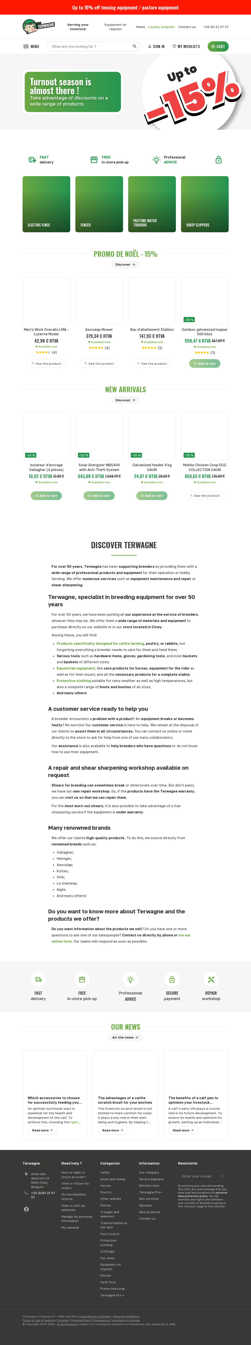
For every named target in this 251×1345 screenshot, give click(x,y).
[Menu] (31, 46)
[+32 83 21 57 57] (215, 27)
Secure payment (151, 1179)
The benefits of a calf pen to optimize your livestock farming (193, 1100)
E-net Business (67, 1324)
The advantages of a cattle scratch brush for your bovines (125, 1100)
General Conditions (126, 1316)
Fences (105, 1205)
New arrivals (125, 389)
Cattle (105, 1172)
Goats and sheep (113, 1179)
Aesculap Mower (99, 329)
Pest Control (109, 1234)
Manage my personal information (76, 1219)
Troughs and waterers (109, 1214)
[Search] (134, 46)
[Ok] (223, 1176)
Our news (125, 1026)
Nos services (149, 1198)
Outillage (107, 1251)
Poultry (105, 1192)
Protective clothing (108, 1243)
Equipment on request (110, 1267)
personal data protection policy (202, 1194)
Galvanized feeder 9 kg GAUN (152, 467)
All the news (123, 1037)
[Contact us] (187, 27)
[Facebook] (26, 1209)
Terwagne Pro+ (150, 1192)
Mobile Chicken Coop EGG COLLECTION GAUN (204, 467)
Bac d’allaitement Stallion (152, 329)
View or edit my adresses (73, 1208)
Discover (123, 264)
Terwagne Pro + (112, 1295)
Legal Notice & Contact (95, 1316)
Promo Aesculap (112, 1288)
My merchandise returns (73, 1197)
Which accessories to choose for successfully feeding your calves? (54, 1100)
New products (149, 1212)
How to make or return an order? (73, 1175)
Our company (149, 1172)
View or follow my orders (75, 1186)
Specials (145, 1205)
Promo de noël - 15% (125, 253)
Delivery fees (149, 1185)
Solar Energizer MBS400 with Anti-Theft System (99, 467)
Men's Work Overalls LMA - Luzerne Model (46, 331)
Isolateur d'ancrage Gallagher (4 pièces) (46, 467)
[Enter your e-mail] (203, 1176)
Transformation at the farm (113, 1225)
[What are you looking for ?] (93, 46)
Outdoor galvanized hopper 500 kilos (205, 331)
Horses (105, 1185)
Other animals (110, 1198)
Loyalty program (161, 27)
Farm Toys (108, 1282)
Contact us (147, 1218)
